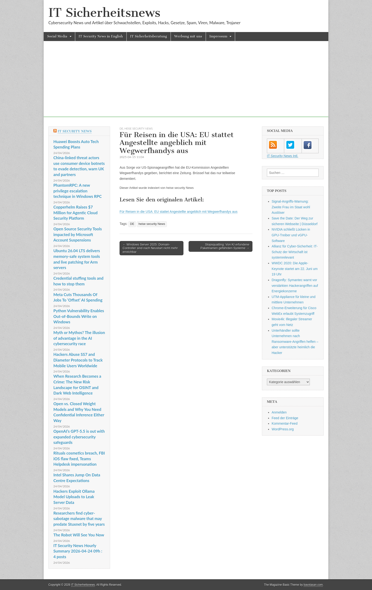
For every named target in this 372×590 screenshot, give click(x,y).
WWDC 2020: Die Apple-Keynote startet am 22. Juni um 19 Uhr (295, 268)
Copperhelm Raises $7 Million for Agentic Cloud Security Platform (75, 212)
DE (121, 128)
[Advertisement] (186, 84)
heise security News (139, 128)
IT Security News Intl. (282, 156)
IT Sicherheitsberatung (148, 36)
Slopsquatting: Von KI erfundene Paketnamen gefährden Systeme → (224, 246)
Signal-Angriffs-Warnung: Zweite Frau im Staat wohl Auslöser (291, 207)
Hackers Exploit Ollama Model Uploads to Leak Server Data (74, 497)
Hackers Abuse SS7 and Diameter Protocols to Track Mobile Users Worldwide (78, 360)
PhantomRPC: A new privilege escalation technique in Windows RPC (77, 191)
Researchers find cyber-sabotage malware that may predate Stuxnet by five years (79, 519)
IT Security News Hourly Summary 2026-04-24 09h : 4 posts (77, 551)
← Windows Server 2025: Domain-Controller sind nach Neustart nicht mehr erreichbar (150, 248)
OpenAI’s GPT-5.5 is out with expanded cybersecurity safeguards (79, 437)
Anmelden (279, 412)
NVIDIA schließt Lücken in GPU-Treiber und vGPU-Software (291, 235)
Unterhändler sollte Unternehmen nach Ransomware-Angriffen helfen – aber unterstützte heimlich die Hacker (295, 342)
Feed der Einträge (285, 418)
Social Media (57, 36)
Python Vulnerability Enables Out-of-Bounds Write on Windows (78, 316)
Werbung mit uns (188, 36)
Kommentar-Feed (285, 423)
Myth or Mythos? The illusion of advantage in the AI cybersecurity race (79, 338)
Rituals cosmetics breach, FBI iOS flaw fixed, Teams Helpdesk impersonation (79, 459)
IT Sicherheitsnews (104, 12)
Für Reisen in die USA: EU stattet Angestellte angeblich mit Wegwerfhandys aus (178, 212)
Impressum (218, 36)
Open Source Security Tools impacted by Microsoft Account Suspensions (77, 234)
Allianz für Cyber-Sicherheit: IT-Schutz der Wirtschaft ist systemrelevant (295, 251)
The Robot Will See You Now (78, 534)
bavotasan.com (313, 584)
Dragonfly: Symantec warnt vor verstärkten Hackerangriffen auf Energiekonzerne (295, 285)
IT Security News (75, 131)
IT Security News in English (101, 36)
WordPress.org (283, 429)
